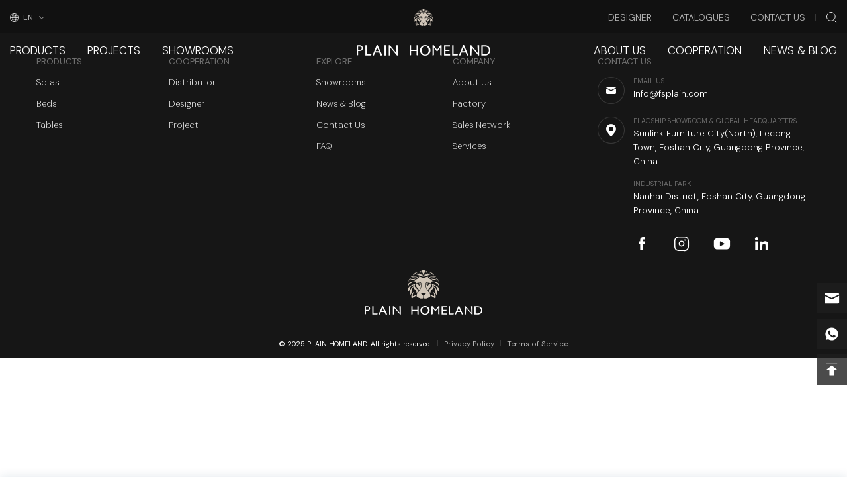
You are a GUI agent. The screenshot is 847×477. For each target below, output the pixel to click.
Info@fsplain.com (832, 298)
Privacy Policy (474, 344)
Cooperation (722, 42)
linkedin (761, 243)
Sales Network (481, 125)
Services (469, 146)
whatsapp (832, 334)
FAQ (324, 146)
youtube (722, 243)
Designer (658, 16)
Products (34, 42)
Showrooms (176, 42)
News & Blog (806, 42)
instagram (681, 243)
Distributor (192, 82)
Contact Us (785, 16)
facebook (641, 243)
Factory (469, 103)
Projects (101, 42)
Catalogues (719, 16)
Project (184, 125)
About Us (648, 42)
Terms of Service (535, 344)
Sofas (48, 82)
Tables (49, 125)
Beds (46, 103)
